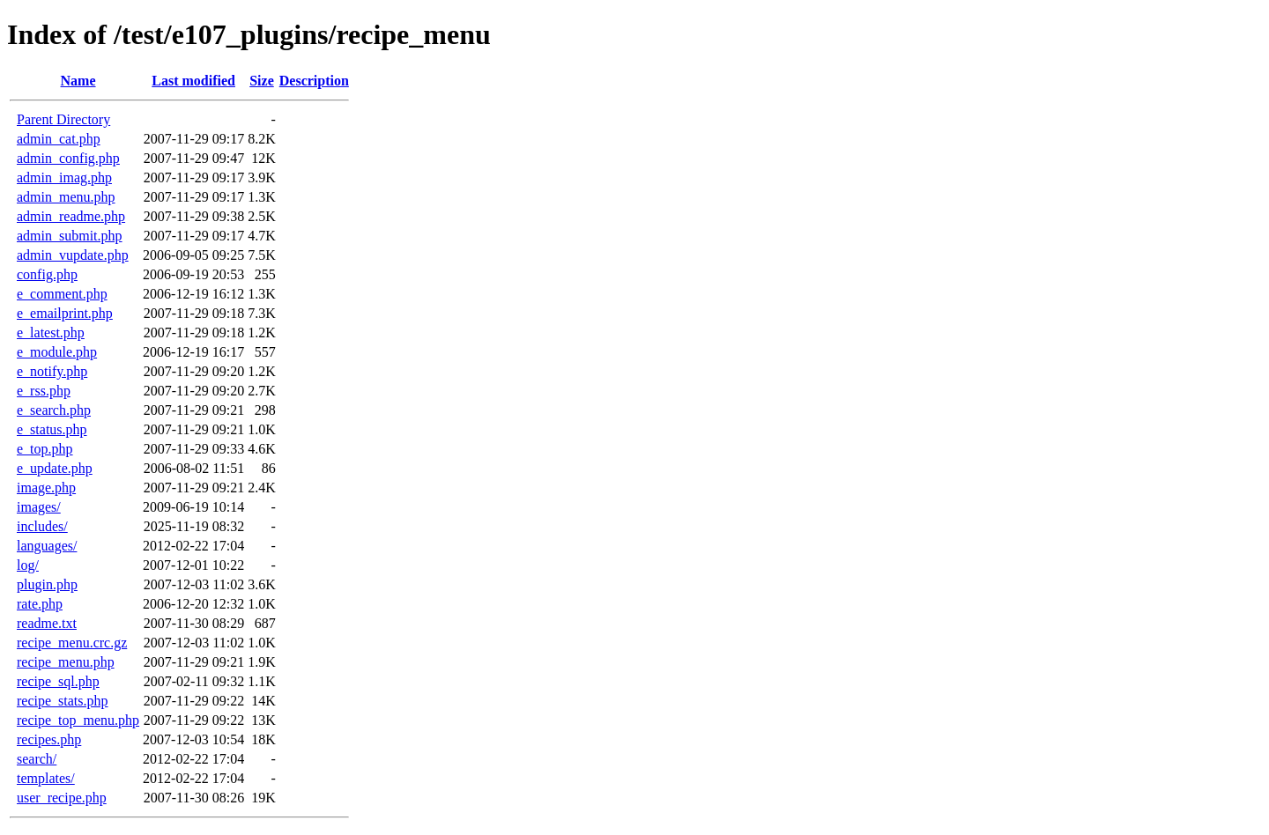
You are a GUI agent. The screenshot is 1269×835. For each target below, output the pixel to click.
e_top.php (45, 448)
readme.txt (47, 623)
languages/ (47, 545)
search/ (36, 758)
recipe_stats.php (62, 700)
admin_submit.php (69, 235)
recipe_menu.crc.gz (72, 642)
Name (78, 80)
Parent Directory (63, 119)
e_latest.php (51, 332)
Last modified (193, 80)
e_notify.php (52, 371)
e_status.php (52, 429)
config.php (47, 274)
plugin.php (47, 584)
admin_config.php (68, 158)
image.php (46, 487)
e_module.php (57, 351)
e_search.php (54, 410)
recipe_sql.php (58, 681)
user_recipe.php (62, 797)
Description (314, 80)
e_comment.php (62, 293)
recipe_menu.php (66, 661)
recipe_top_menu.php (78, 720)
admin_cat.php (58, 138)
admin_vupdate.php (73, 255)
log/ (28, 565)
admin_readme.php (71, 216)
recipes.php (49, 739)
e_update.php (55, 468)
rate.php (40, 603)
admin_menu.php (66, 196)
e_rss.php (43, 390)
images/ (39, 506)
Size (261, 80)
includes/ (42, 526)
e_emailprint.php (65, 313)
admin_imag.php (64, 177)
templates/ (46, 778)
